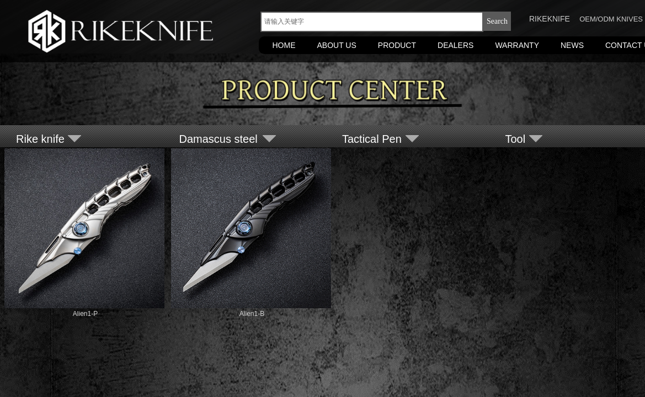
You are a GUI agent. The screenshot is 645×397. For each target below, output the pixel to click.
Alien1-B (251, 314)
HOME (284, 45)
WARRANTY (517, 45)
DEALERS (455, 45)
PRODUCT (397, 45)
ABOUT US (336, 45)
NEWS (572, 45)
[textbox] (371, 22)
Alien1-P (85, 314)
